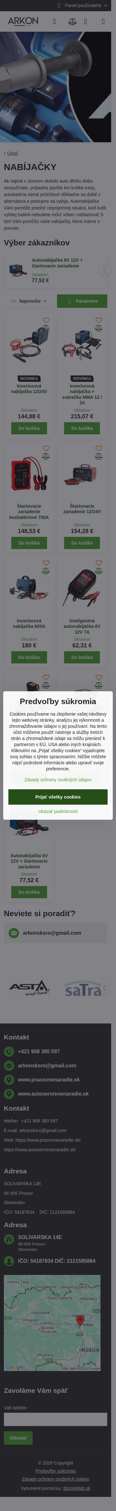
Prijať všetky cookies (58, 797)
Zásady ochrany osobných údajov (58, 779)
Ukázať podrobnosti (58, 811)
